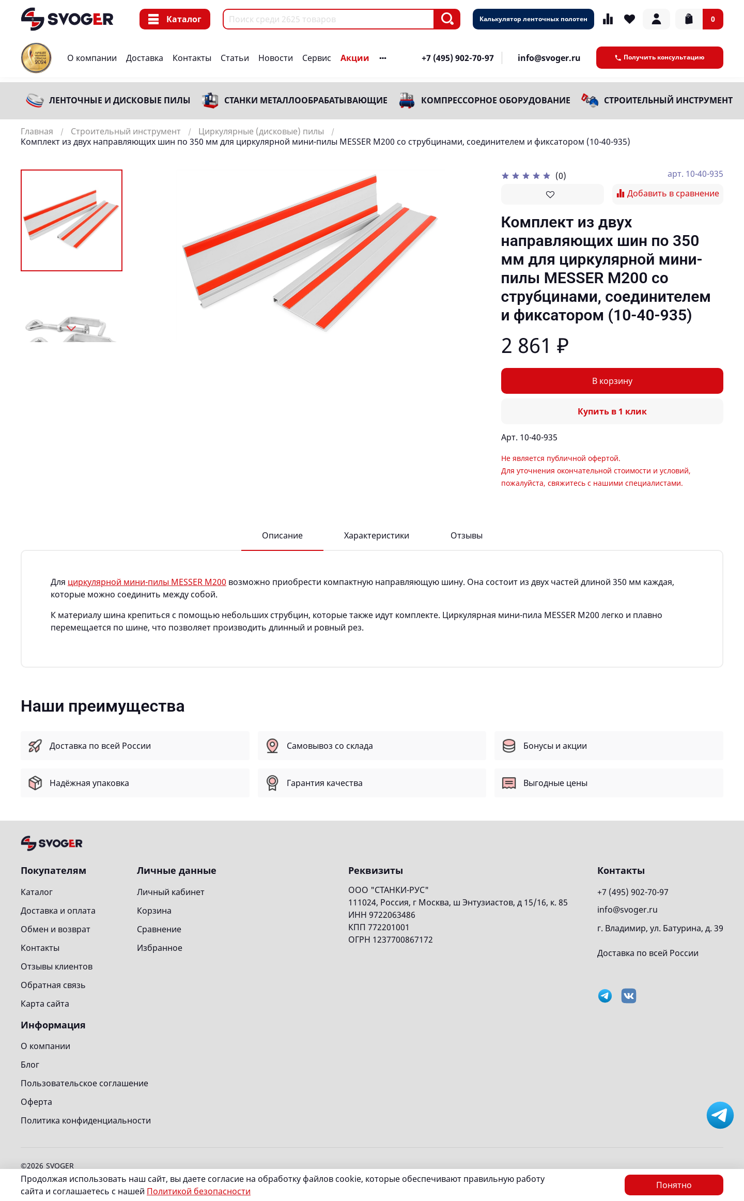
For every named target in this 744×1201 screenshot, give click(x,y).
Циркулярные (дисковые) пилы (261, 131)
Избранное (159, 947)
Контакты (192, 58)
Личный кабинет (171, 892)
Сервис (316, 58)
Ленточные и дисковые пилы (120, 100)
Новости (275, 58)
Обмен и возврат (55, 929)
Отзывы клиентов (56, 966)
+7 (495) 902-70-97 (458, 58)
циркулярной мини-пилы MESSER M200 (147, 582)
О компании (92, 58)
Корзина (154, 910)
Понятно (674, 1185)
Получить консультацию (660, 57)
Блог (30, 1064)
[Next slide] (71, 328)
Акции (354, 58)
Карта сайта (45, 1003)
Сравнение (159, 929)
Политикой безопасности (199, 1191)
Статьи (235, 58)
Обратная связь (53, 985)
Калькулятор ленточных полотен (533, 18)
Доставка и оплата (58, 910)
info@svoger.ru (549, 58)
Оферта (36, 1101)
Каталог (175, 19)
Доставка (144, 58)
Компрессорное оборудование (495, 100)
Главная (37, 131)
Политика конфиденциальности (86, 1120)
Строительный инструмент (668, 100)
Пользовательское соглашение (84, 1083)
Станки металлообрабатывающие (306, 100)
